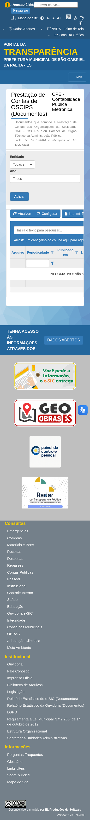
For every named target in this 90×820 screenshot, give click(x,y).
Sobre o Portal (18, 775)
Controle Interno (20, 593)
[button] (31, 164)
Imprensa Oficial (20, 678)
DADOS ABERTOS (63, 340)
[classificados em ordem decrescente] (81, 252)
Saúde (12, 599)
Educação (15, 606)
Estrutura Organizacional (27, 731)
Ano (13, 171)
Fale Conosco (18, 671)
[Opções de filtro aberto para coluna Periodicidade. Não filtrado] (52, 252)
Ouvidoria (15, 664)
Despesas (15, 558)
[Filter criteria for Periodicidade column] (52, 263)
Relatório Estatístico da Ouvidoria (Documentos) (45, 705)
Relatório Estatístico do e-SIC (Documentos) (42, 699)
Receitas (14, 551)
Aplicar (19, 196)
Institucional (16, 586)
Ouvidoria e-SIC (20, 613)
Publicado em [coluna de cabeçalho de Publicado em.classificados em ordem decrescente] (65, 252)
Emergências (17, 531)
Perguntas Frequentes (25, 754)
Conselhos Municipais (24, 627)
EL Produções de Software (63, 809)
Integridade (16, 620)
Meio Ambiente (19, 647)
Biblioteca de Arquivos (25, 685)
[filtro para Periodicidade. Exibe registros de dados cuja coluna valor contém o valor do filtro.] (37, 263)
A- (48, 18)
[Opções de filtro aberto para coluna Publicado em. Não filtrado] (76, 252)
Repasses (15, 565)
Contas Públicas (20, 572)
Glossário (14, 761)
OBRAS (13, 634)
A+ (59, 18)
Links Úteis (16, 768)
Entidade (17, 157)
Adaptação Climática (23, 641)
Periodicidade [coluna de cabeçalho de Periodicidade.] (38, 252)
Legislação (15, 692)
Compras (14, 538)
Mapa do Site (25, 18)
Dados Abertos (21, 29)
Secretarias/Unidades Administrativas (37, 738)
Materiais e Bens (20, 545)
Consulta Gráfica (69, 35)
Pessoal (13, 579)
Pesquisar (20, 10)
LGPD (12, 712)
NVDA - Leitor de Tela (65, 29)
